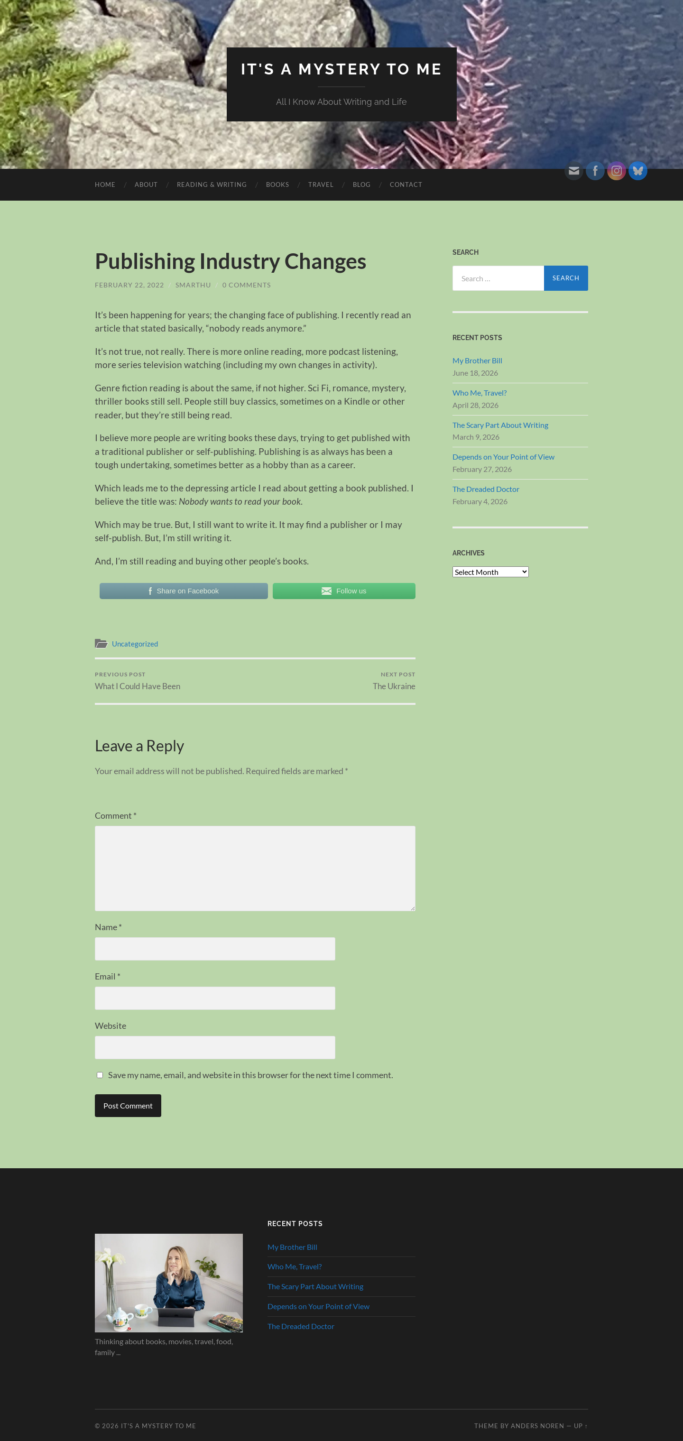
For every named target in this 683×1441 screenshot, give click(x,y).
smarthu (193, 285)
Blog (362, 184)
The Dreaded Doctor (485, 488)
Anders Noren (537, 1426)
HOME (105, 184)
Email (107, 976)
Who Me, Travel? (479, 392)
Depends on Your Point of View (503, 456)
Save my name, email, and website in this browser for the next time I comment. (250, 1075)
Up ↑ (581, 1426)
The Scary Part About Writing (500, 424)
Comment (116, 815)
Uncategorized (135, 643)
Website (110, 1025)
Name (108, 927)
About (146, 184)
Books (277, 184)
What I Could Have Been (137, 681)
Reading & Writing (212, 184)
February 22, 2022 (129, 285)
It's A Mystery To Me (342, 69)
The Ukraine (394, 681)
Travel (321, 184)
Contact (406, 184)
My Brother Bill (477, 360)
